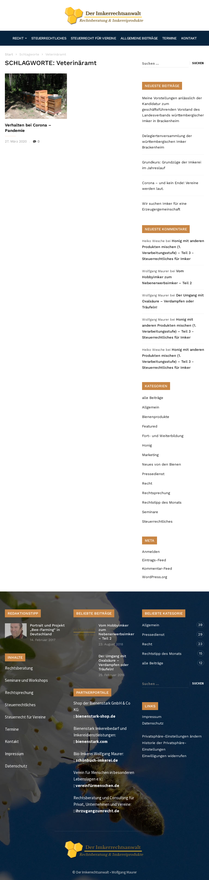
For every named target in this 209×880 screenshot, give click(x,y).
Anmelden (151, 552)
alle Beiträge (152, 398)
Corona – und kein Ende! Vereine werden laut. (170, 186)
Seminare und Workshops (26, 680)
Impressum (14, 753)
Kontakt (189, 38)
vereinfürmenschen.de (97, 785)
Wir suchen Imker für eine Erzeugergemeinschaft (164, 206)
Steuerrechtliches (48, 38)
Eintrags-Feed (154, 560)
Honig (147, 445)
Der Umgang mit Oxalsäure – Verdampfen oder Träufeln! (173, 301)
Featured (149, 426)
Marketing (150, 455)
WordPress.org (154, 577)
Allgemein (150, 407)
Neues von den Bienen (161, 464)
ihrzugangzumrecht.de (97, 810)
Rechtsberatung (19, 668)
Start (9, 54)
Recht (20, 38)
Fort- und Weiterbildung (162, 436)
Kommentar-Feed (157, 568)
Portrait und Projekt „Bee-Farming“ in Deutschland (47, 629)
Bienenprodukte (155, 417)
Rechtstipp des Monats (162, 502)
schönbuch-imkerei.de (97, 760)
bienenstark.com (91, 741)
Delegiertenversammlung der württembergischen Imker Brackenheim (167, 141)
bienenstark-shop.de (95, 716)
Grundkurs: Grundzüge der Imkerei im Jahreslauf (171, 165)
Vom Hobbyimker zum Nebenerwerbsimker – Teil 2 (167, 277)
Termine (169, 38)
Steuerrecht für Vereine (93, 38)
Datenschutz (16, 766)
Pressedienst (153, 474)
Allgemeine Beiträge (139, 38)
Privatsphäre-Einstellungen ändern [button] (172, 736)
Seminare (150, 512)
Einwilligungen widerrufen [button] (164, 756)
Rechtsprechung (156, 493)
